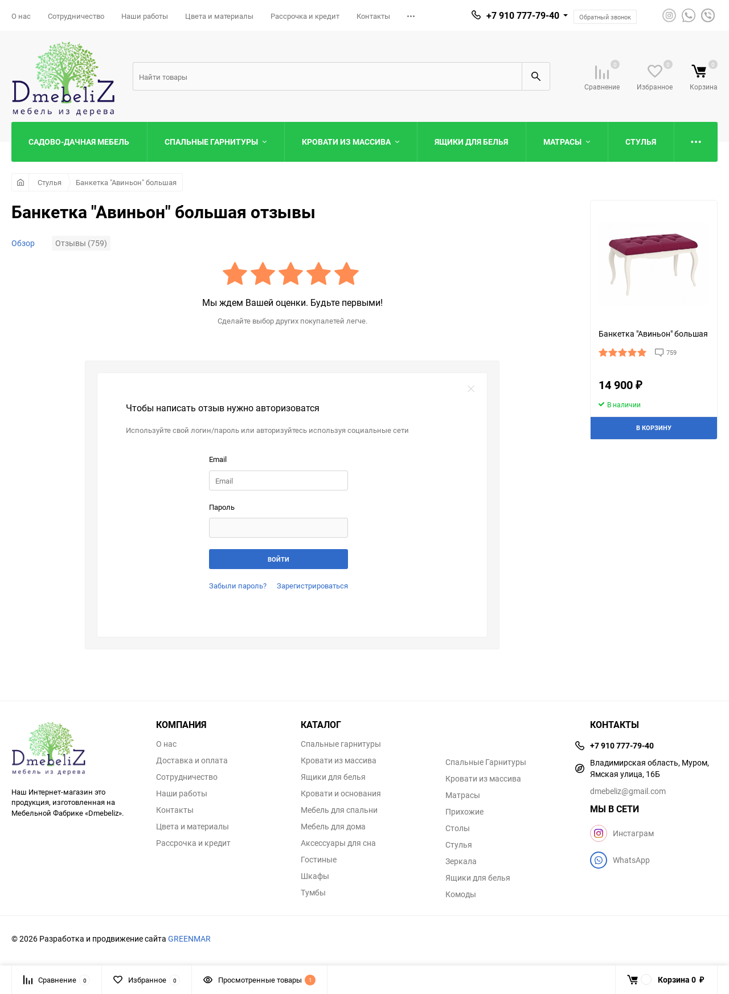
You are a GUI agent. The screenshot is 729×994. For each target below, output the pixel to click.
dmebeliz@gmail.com (628, 791)
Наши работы (144, 16)
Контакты (373, 16)
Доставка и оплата (192, 760)
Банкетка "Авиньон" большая (126, 182)
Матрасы (462, 795)
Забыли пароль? (238, 585)
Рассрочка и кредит (305, 16)
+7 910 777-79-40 (522, 15)
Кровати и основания (341, 793)
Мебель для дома (333, 827)
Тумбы (313, 893)
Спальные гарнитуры (341, 744)
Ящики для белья (333, 777)
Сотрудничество (76, 16)
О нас (21, 16)
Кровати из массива (338, 760)
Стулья (50, 182)
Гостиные (319, 860)
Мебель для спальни (339, 810)
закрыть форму (471, 389)
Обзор (23, 243)
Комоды (460, 894)
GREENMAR (189, 938)
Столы (457, 828)
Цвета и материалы (219, 16)
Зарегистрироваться (312, 585)
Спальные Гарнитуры (485, 762)
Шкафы (315, 876)
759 (671, 352)
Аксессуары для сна (338, 843)
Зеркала (461, 861)
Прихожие (464, 812)
